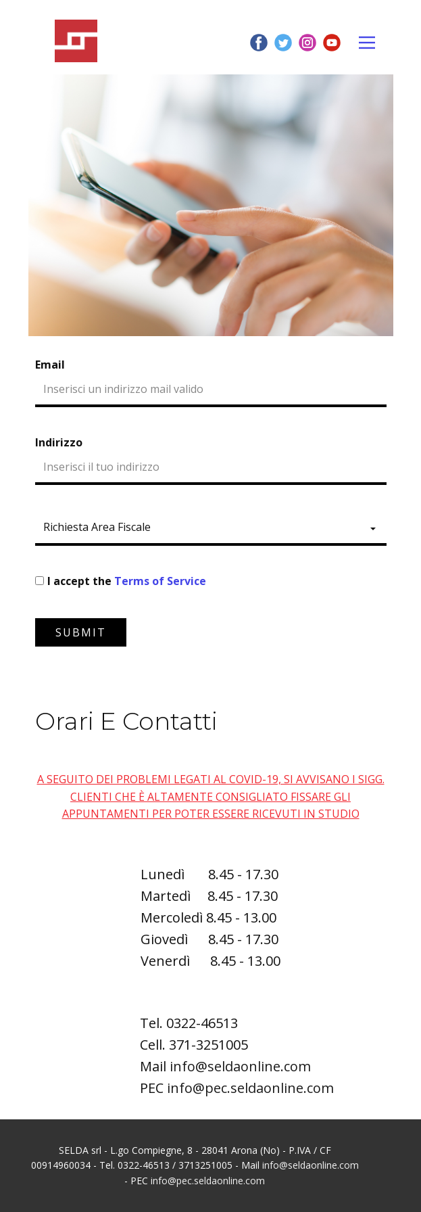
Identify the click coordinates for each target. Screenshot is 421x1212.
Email (50, 364)
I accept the (126, 581)
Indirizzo (58, 442)
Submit (80, 632)
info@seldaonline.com (240, 1066)
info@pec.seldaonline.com (250, 1088)
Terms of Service (160, 581)
